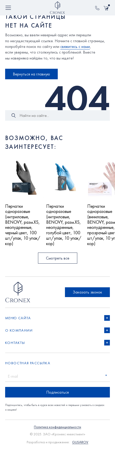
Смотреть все (57, 258)
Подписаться (57, 392)
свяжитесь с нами (75, 46)
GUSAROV (80, 442)
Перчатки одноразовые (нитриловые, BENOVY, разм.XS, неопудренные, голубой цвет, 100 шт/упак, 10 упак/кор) (63, 225)
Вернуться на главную (31, 74)
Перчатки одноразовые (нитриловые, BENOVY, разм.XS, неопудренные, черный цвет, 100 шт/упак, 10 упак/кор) (22, 225)
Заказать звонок (87, 292)
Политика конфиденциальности (57, 427)
